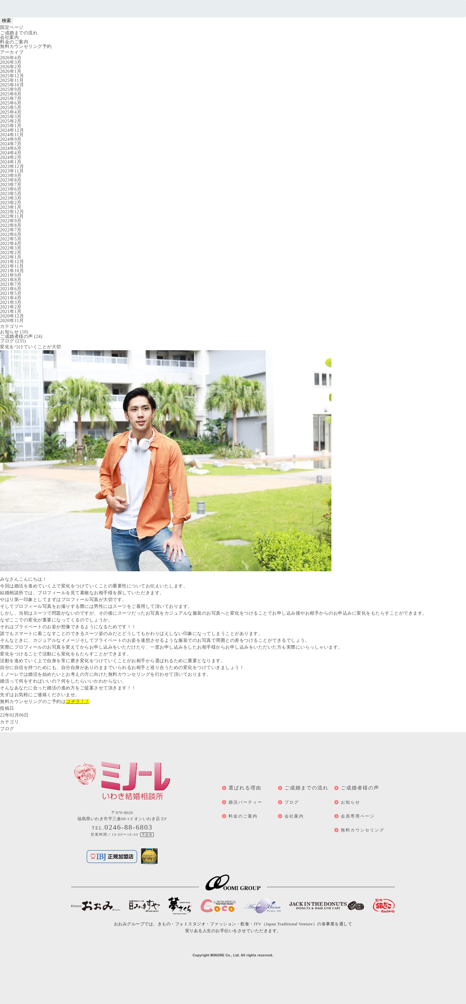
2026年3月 (11, 62)
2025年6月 (11, 103)
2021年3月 (11, 302)
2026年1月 (11, 71)
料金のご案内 (14, 41)
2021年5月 (11, 293)
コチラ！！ (77, 701)
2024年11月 (12, 134)
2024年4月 (11, 153)
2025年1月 (11, 125)
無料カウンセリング (362, 830)
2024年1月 (11, 162)
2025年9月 (11, 89)
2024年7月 (11, 143)
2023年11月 (12, 171)
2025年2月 (11, 121)
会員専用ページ (358, 816)
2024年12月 (12, 130)
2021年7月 (11, 284)
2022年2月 (11, 252)
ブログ (7, 341)
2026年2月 (11, 66)
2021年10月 (12, 270)
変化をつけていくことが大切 (30, 346)
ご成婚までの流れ (19, 32)
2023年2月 (11, 202)
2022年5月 (11, 239)
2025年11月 (12, 80)
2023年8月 (11, 180)
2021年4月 (11, 298)
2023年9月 (11, 175)
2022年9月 (11, 220)
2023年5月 (11, 193)
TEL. (122, 828)
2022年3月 (11, 248)
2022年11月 (12, 216)
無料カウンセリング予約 (26, 46)
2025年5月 (11, 107)
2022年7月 (11, 230)
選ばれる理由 (244, 787)
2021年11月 (12, 266)
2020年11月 (12, 320)
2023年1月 (11, 207)
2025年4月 (11, 112)
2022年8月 (11, 225)
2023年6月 (11, 189)
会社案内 (9, 37)
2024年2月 (11, 157)
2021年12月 (12, 261)
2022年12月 (12, 211)
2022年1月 (11, 257)
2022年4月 (11, 243)
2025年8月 (11, 94)
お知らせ (9, 331)
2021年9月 (11, 275)
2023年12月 (12, 166)
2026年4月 (11, 57)
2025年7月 (11, 98)
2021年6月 (11, 288)
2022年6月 (11, 234)
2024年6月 (11, 148)
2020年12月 (12, 316)
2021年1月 (11, 311)
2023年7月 (11, 184)
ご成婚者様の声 (16, 336)
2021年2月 (11, 307)
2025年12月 (12, 75)
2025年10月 (12, 85)
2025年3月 (11, 116)
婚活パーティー (245, 802)
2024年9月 (11, 139)
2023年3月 (11, 198)
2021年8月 (11, 279)
